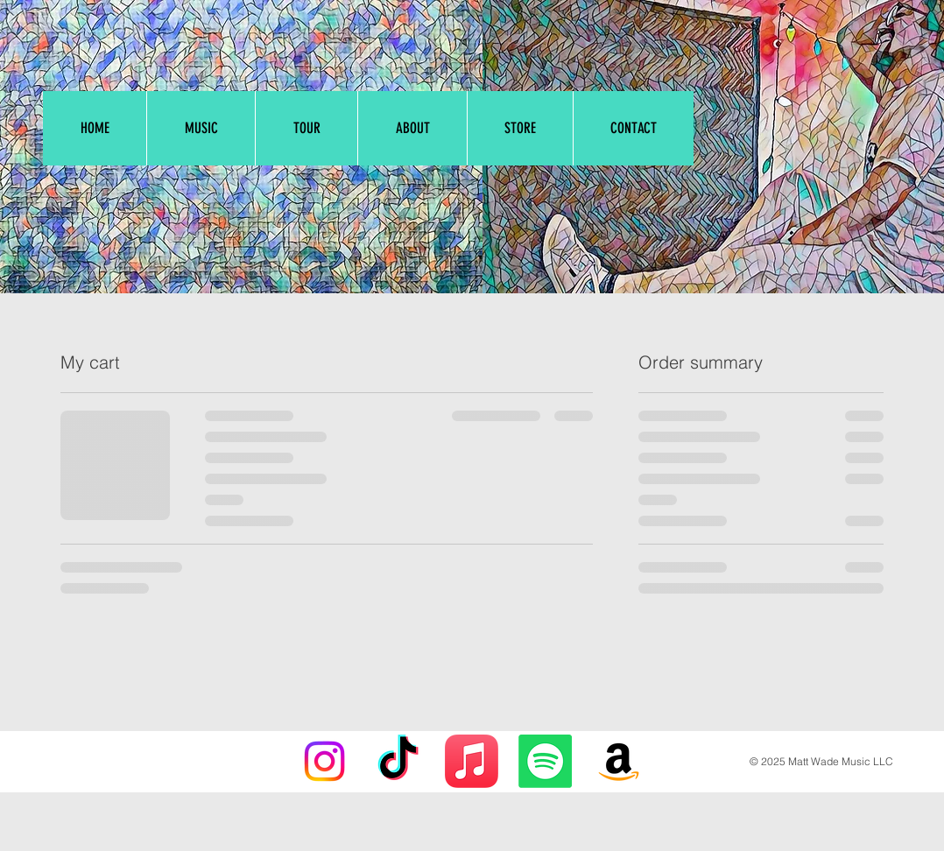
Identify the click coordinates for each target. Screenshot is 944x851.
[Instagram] (324, 761)
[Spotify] (545, 761)
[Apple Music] (471, 761)
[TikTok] (398, 761)
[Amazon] (618, 761)
